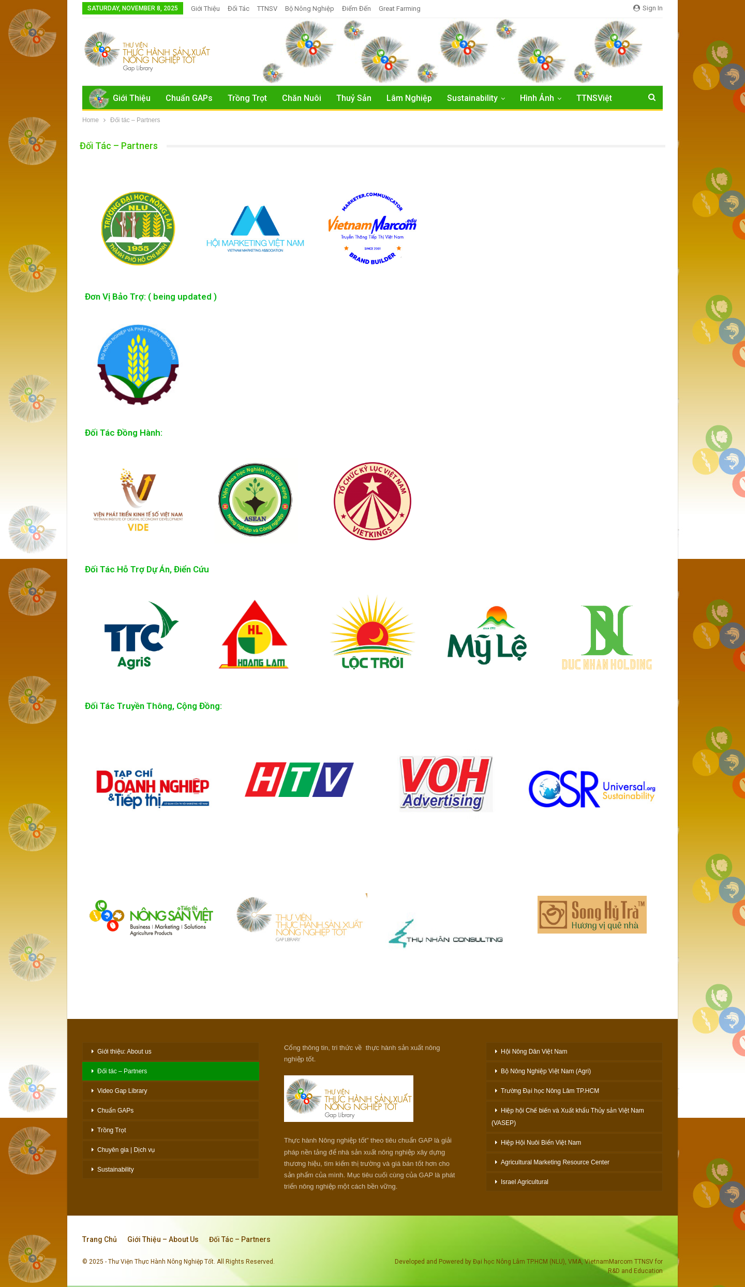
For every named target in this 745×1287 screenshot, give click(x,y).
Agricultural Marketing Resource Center (555, 1162)
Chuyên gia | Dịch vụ (126, 1149)
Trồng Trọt (247, 98)
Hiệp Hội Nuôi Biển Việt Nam (541, 1142)
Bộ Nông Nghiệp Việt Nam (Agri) (546, 1071)
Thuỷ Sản (353, 98)
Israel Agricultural (524, 1182)
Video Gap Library (122, 1090)
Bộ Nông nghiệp (309, 8)
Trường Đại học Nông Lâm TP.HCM (550, 1090)
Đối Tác (238, 8)
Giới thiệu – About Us (163, 1239)
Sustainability (472, 98)
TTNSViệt (594, 98)
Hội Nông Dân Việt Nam (534, 1051)
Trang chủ (99, 1239)
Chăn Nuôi (301, 98)
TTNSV (267, 8)
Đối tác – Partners (122, 1071)
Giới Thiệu (205, 8)
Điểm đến (356, 8)
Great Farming (400, 8)
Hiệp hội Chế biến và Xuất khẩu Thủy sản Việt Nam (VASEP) (567, 1117)
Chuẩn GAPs (189, 98)
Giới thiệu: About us (124, 1051)
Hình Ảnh (537, 98)
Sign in (648, 8)
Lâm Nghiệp (409, 98)
